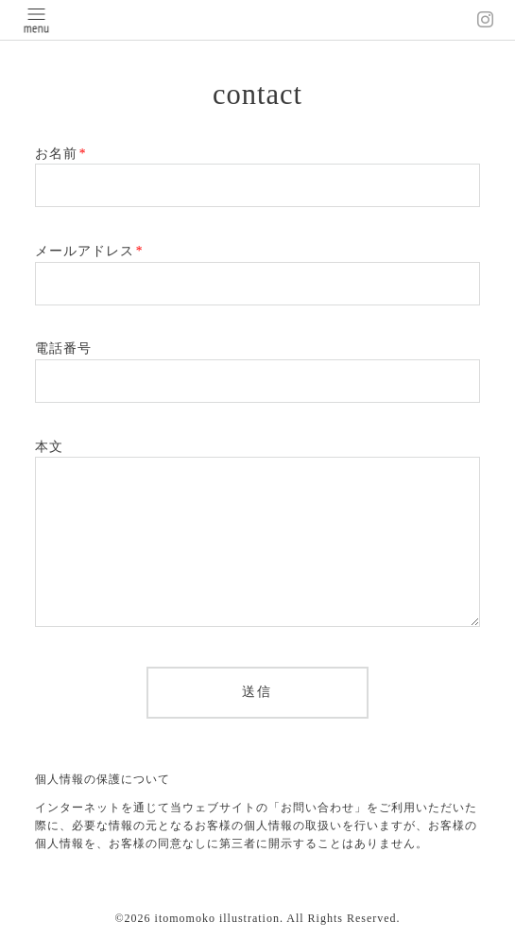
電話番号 (63, 348)
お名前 (61, 154)
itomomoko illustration (217, 918)
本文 (49, 447)
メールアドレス (89, 251)
